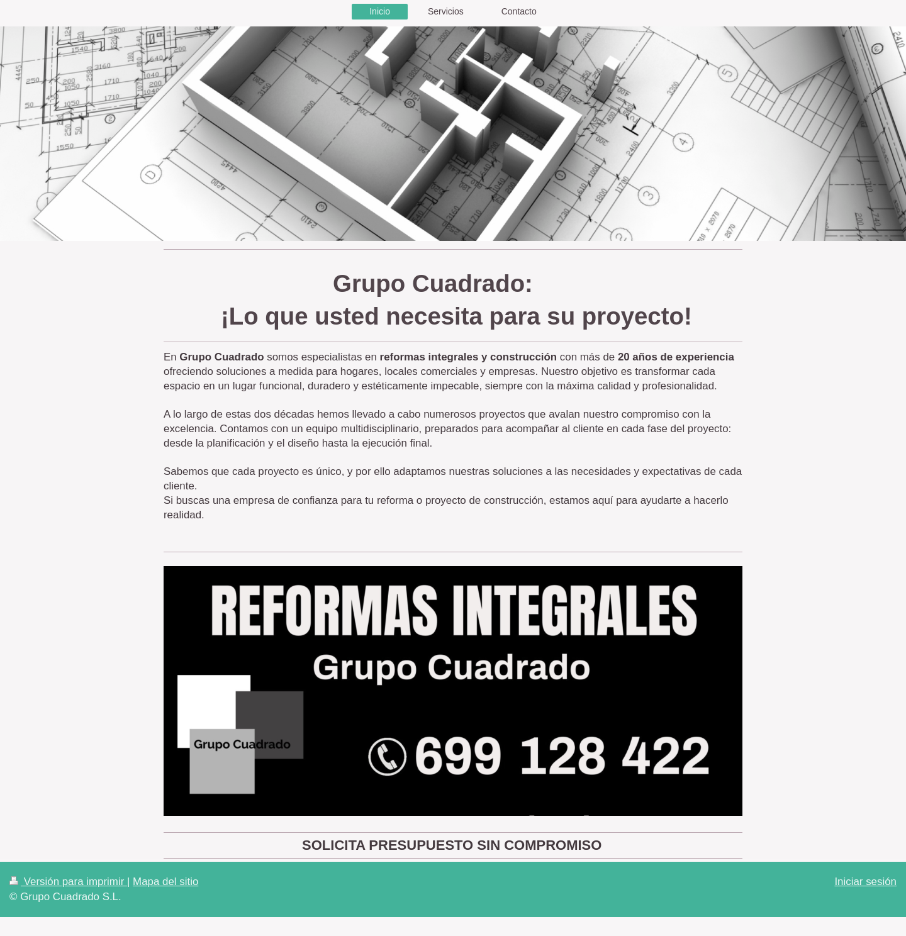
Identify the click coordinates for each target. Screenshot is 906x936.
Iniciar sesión (865, 882)
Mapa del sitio (165, 882)
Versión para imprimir (68, 882)
